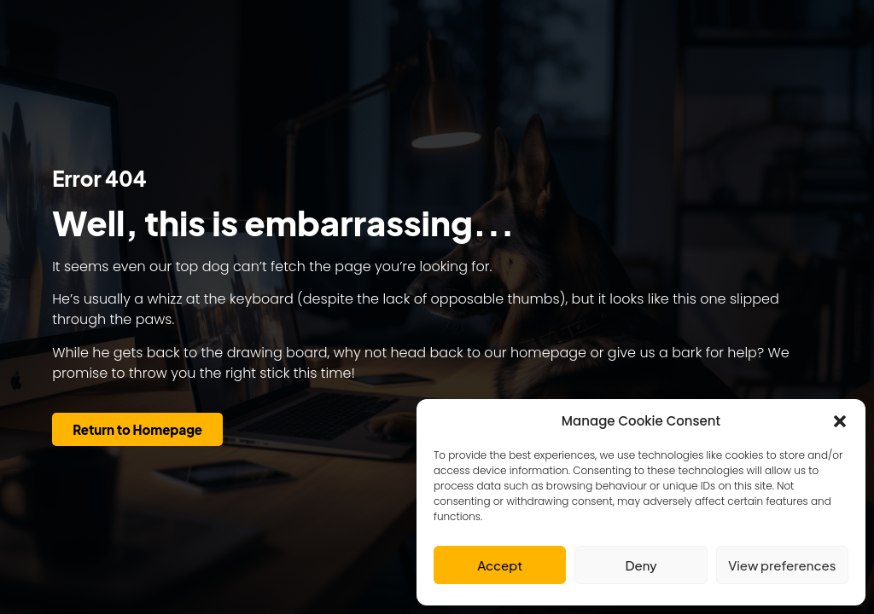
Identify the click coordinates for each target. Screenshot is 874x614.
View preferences (782, 565)
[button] (839, 421)
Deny (640, 565)
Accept (499, 565)
